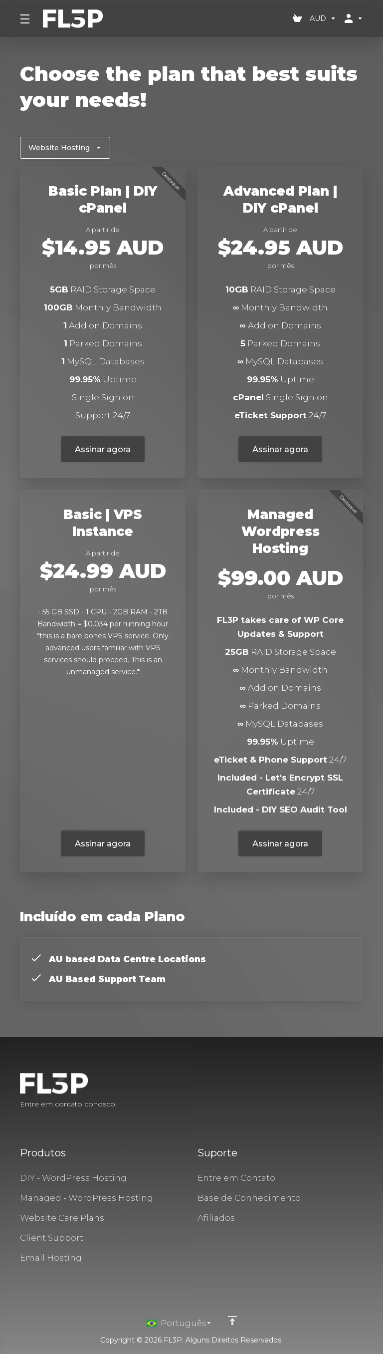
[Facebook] (331, 1091)
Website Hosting (65, 147)
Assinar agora (103, 449)
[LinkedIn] (363, 1091)
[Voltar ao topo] (232, 1320)
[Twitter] (347, 1091)
